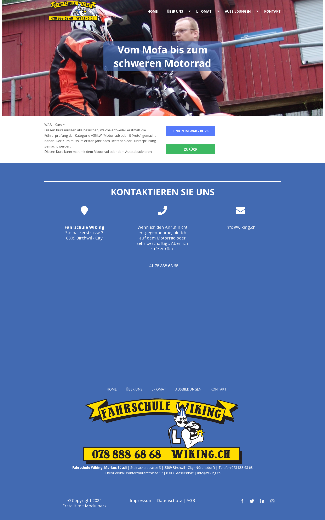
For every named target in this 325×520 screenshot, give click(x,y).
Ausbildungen (238, 11)
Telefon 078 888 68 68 (235, 467)
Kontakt (272, 11)
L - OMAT (204, 11)
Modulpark (96, 506)
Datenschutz (169, 500)
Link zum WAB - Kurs (191, 131)
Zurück (190, 149)
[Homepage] (73, 20)
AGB (191, 500)
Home (153, 11)
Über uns (175, 11)
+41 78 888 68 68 (162, 265)
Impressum (141, 500)
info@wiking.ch (241, 227)
